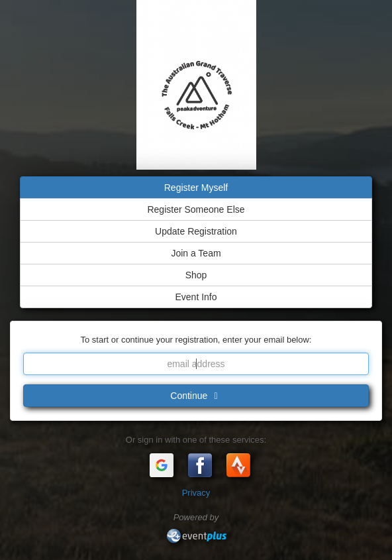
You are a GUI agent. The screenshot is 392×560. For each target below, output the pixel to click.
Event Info (196, 297)
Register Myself (196, 187)
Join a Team (195, 253)
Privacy (196, 493)
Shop (196, 275)
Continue (195, 395)
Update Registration (196, 231)
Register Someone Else (195, 209)
